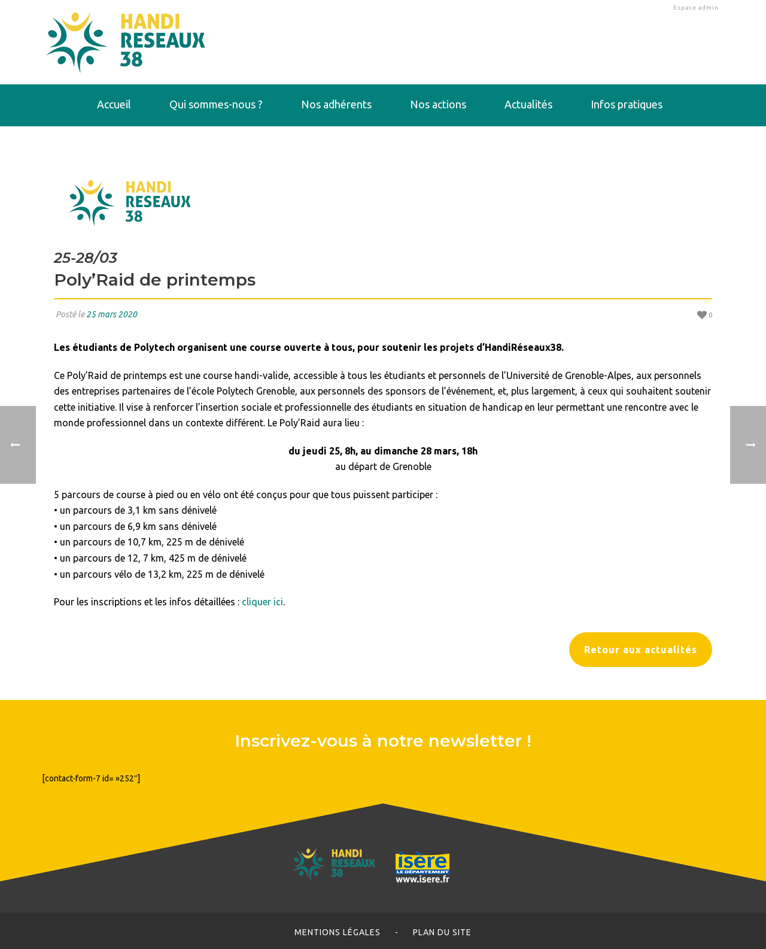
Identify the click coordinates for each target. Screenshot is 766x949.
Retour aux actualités (640, 649)
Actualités (528, 104)
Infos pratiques (626, 104)
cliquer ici (262, 601)
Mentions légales (337, 932)
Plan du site (442, 932)
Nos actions (438, 104)
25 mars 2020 (111, 314)
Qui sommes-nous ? (216, 104)
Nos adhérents (336, 104)
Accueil (114, 104)
